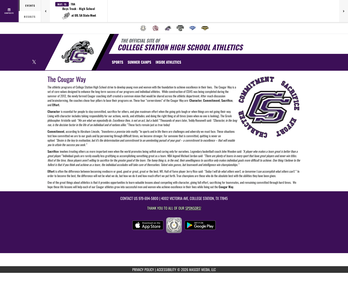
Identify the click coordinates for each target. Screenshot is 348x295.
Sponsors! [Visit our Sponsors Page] (193, 208)
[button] (79, 11)
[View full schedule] (9, 11)
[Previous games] (45, 11)
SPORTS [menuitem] (117, 62)
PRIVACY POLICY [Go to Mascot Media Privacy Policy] (143, 269)
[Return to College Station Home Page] (77, 51)
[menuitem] (143, 28)
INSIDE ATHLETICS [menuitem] (168, 62)
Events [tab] (30, 5)
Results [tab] (30, 16)
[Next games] (343, 11)
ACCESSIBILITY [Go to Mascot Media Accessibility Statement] (166, 269)
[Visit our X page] (34, 62)
